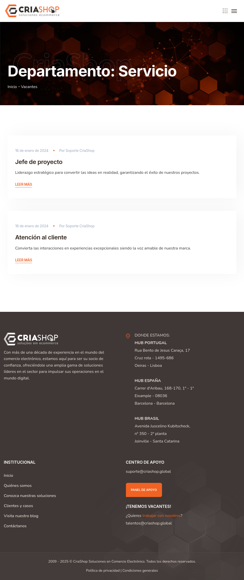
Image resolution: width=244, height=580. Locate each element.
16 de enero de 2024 (31, 150)
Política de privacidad (103, 570)
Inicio (12, 87)
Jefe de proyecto (38, 161)
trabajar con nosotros (161, 515)
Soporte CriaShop (80, 150)
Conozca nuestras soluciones (30, 496)
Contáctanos (15, 526)
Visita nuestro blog (21, 516)
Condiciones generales (140, 570)
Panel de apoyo (144, 490)
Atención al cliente (41, 237)
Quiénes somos (18, 485)
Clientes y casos (18, 506)
